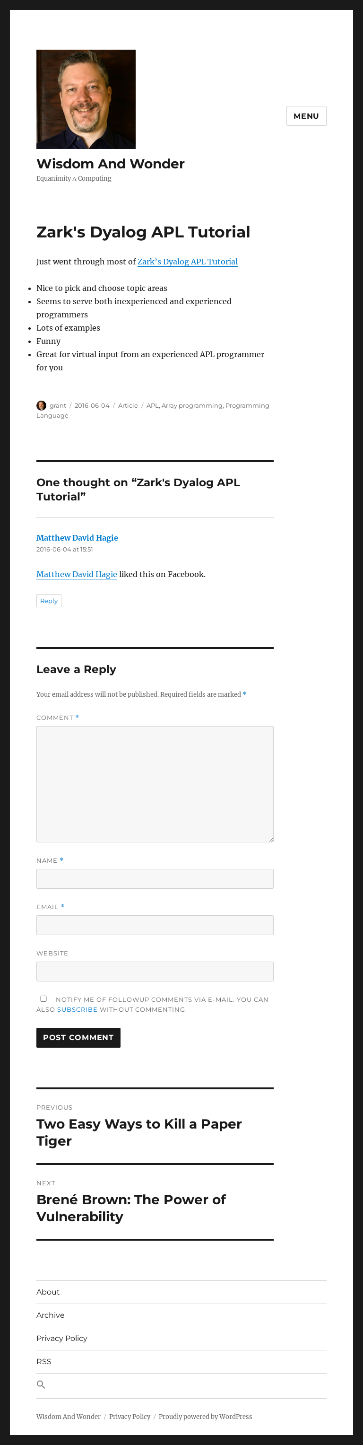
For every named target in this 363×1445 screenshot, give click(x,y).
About (48, 1291)
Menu (307, 116)
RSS (44, 1361)
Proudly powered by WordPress (205, 1417)
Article (128, 405)
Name (50, 861)
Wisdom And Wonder (110, 164)
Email (50, 907)
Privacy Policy (61, 1338)
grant (58, 405)
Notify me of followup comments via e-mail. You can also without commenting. (152, 1004)
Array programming (192, 405)
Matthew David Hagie (77, 538)
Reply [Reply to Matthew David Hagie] (49, 600)
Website (52, 953)
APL (153, 405)
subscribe (77, 1009)
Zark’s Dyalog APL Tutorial (188, 261)
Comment (57, 718)
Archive (50, 1315)
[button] (181, 1386)
